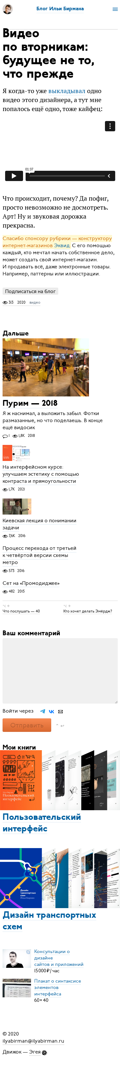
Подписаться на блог (30, 291)
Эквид (62, 245)
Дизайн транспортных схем (49, 921)
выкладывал (66, 90)
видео (34, 302)
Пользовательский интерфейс (42, 823)
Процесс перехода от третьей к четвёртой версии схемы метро (39, 555)
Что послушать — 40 (21, 611)
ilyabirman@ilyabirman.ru (33, 1041)
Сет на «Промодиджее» (31, 583)
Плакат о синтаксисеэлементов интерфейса (57, 987)
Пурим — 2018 (30, 403)
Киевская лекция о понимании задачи (39, 524)
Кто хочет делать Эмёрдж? (87, 611)
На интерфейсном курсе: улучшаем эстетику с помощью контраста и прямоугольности (41, 474)
